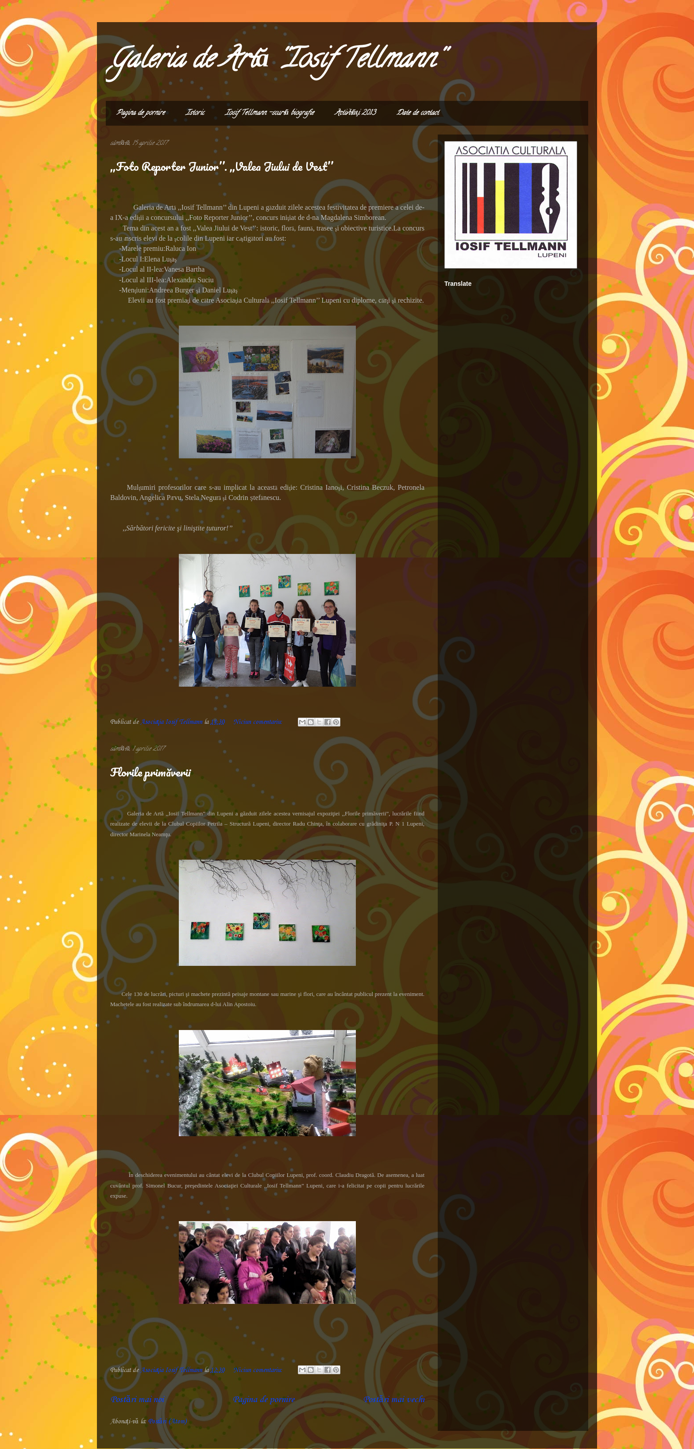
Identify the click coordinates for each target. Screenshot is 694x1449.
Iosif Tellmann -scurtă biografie (269, 113)
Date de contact (418, 113)
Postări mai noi (137, 1399)
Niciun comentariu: (258, 722)
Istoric (195, 113)
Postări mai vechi (393, 1399)
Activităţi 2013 (355, 113)
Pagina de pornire (140, 113)
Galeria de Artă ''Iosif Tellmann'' (276, 61)
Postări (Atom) (167, 1422)
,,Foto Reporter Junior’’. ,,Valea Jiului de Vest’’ (221, 166)
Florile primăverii (150, 772)
